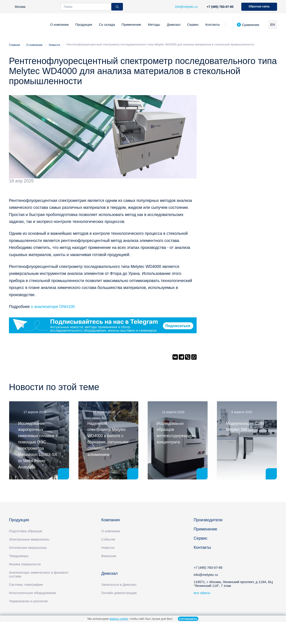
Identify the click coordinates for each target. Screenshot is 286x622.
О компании (59, 24)
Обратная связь (259, 6)
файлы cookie (118, 618)
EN (272, 24)
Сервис (193, 24)
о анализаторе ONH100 (53, 306)
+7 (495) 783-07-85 (220, 7)
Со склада (107, 24)
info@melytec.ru (206, 575)
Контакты (212, 24)
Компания (110, 520)
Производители (208, 520)
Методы (154, 24)
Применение (131, 24)
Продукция (83, 24)
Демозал (174, 24)
